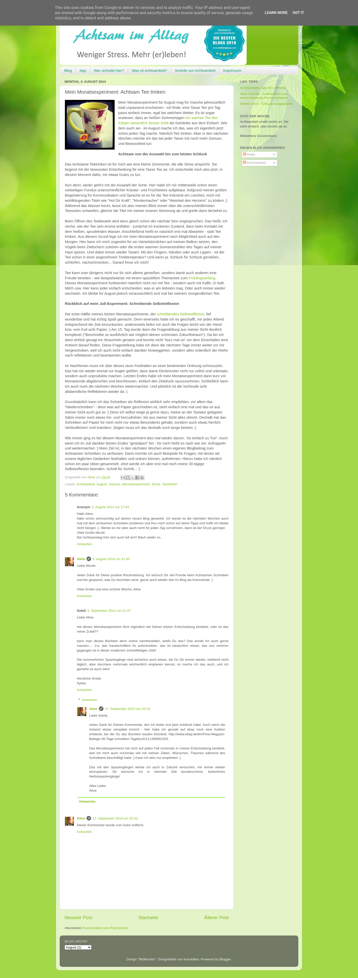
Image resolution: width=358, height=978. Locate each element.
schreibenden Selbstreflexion (180, 314)
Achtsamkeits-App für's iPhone (262, 88)
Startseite (148, 917)
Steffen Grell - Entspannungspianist (266, 104)
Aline (81, 559)
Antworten (84, 544)
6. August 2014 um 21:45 (111, 559)
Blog (68, 70)
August (101, 484)
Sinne (156, 484)
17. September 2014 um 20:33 (127, 709)
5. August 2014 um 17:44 (110, 507)
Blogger (225, 959)
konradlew (191, 959)
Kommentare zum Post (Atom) (105, 928)
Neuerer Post (78, 917)
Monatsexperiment (136, 484)
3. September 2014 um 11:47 (109, 610)
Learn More (276, 12)
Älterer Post (216, 917)
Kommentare (254, 162)
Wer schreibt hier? (109, 70)
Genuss (114, 484)
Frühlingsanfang (202, 278)
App (83, 70)
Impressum (232, 70)
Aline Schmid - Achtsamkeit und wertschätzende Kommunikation (263, 96)
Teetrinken (170, 484)
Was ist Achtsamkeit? (149, 70)
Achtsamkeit (86, 484)
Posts (249, 154)
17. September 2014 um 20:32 (115, 818)
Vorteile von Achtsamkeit (195, 70)
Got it (298, 12)
